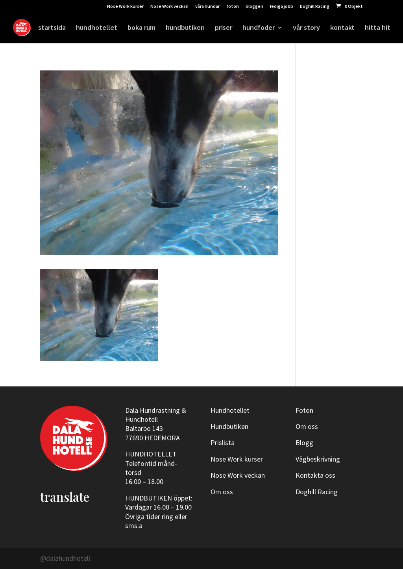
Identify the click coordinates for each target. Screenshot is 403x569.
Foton (304, 410)
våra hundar (207, 6)
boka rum (141, 28)
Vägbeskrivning (318, 459)
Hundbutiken (229, 426)
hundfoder (258, 28)
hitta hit (377, 28)
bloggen (254, 6)
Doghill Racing (314, 6)
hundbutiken (185, 28)
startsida (52, 28)
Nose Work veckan (169, 6)
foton (232, 6)
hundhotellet (96, 28)
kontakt (342, 28)
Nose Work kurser (125, 6)
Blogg (304, 442)
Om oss (222, 491)
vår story (306, 28)
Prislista (223, 442)
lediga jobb (281, 6)
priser (223, 28)
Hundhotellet (230, 410)
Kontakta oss (315, 475)
